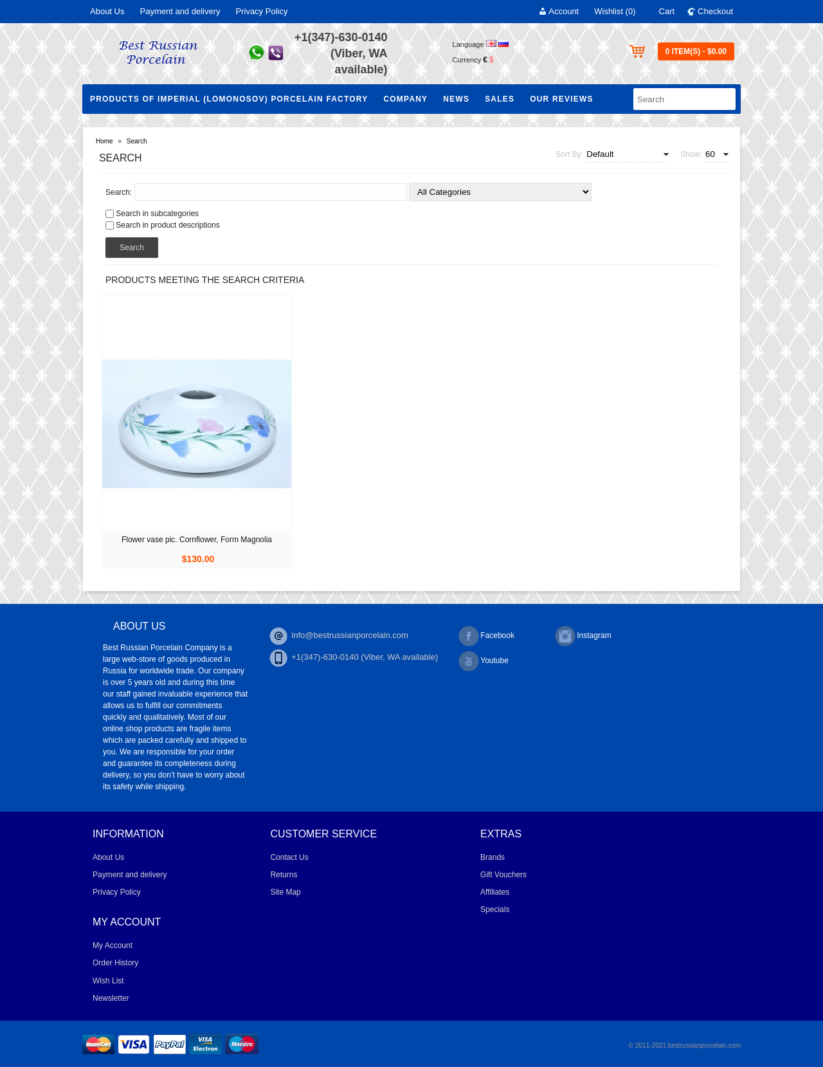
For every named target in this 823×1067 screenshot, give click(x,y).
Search (137, 141)
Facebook (486, 636)
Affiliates (494, 892)
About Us (107, 11)
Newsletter (111, 998)
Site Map (285, 892)
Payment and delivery (180, 11)
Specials (494, 909)
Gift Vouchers (503, 874)
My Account (112, 945)
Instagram (583, 636)
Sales (499, 99)
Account (563, 11)
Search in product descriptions (167, 225)
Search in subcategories (157, 213)
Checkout (715, 11)
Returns (283, 874)
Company (405, 99)
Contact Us (289, 857)
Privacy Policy (262, 11)
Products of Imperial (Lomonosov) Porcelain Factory (229, 99)
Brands (492, 857)
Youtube (483, 661)
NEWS (456, 99)
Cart (667, 11)
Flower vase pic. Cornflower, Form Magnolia (197, 539)
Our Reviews (561, 99)
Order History (115, 962)
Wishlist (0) (614, 11)
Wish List (108, 980)
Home (104, 141)
